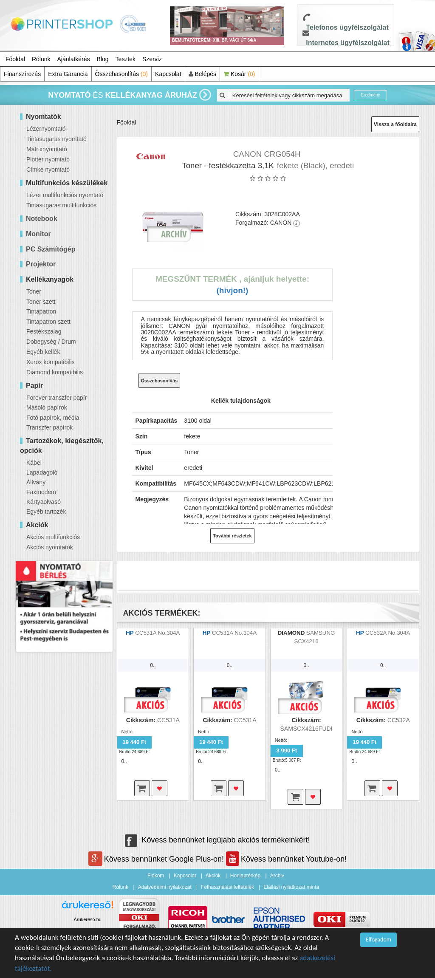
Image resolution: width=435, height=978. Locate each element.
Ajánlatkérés (73, 59)
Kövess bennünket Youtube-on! (286, 859)
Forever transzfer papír (56, 397)
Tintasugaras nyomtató (56, 139)
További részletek (232, 535)
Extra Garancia (68, 74)
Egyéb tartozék (46, 511)
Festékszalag (43, 331)
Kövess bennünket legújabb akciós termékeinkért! (217, 840)
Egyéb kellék (43, 351)
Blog (103, 59)
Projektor (41, 264)
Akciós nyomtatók (49, 547)
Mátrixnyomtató (46, 149)
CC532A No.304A (387, 633)
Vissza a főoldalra (395, 124)
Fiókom (155, 876)
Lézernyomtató (46, 128)
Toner (33, 291)
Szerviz (152, 59)
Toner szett (40, 301)
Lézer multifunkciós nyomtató (64, 195)
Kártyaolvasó (43, 501)
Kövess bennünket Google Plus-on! (157, 859)
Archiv (277, 876)
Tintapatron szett (48, 321)
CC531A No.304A (157, 633)
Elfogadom (378, 939)
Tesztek (126, 59)
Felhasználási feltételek (227, 887)
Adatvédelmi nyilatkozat (165, 887)
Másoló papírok (46, 407)
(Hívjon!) (232, 290)
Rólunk (41, 59)
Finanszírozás (22, 74)
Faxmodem (41, 492)
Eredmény (370, 95)
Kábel (34, 462)
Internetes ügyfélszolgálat (348, 42)
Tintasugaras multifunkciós (61, 205)
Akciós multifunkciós (53, 537)
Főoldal (15, 59)
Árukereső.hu (88, 919)
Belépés (202, 74)
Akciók (213, 876)
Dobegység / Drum (51, 341)
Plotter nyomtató (48, 159)
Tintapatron (41, 311)
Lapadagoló (41, 472)
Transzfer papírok (49, 427)
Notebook (41, 218)
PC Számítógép (50, 249)
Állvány (35, 482)
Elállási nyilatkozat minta (291, 887)
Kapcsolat (168, 74)
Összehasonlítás (121, 74)
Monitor (38, 233)
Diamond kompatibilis (54, 372)
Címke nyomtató (48, 169)
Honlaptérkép (245, 876)
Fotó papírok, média (52, 417)
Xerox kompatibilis (50, 362)
